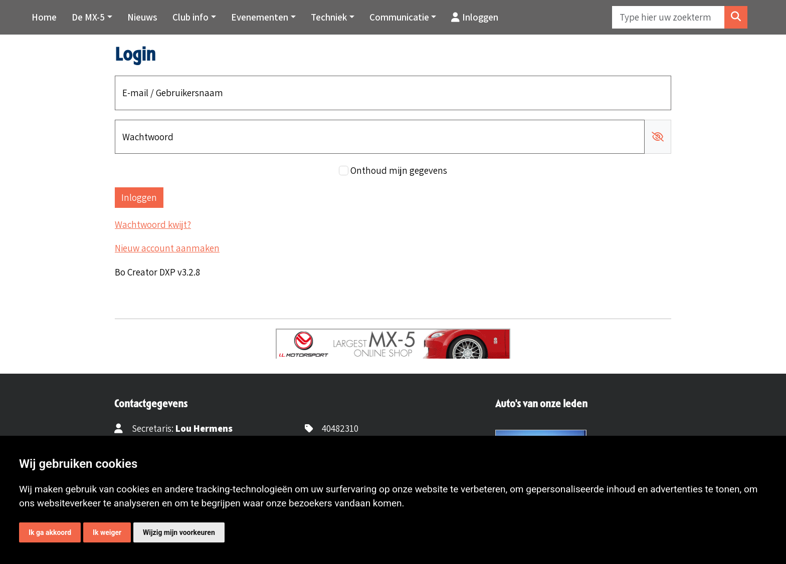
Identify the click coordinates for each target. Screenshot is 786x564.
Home (44, 17)
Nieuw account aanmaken (167, 248)
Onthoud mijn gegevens (398, 170)
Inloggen (474, 17)
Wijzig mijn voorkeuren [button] (179, 532)
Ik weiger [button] (107, 532)
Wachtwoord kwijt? (153, 224)
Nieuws (142, 17)
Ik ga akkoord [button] (50, 532)
